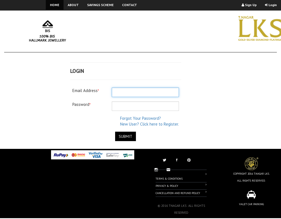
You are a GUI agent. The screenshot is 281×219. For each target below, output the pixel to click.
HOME (54, 5)
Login (271, 5)
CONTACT (129, 5)
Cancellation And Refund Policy (181, 192)
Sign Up (249, 5)
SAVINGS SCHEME (100, 5)
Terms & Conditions (181, 176)
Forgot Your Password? (140, 118)
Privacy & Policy (181, 185)
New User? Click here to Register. (149, 124)
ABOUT (73, 5)
